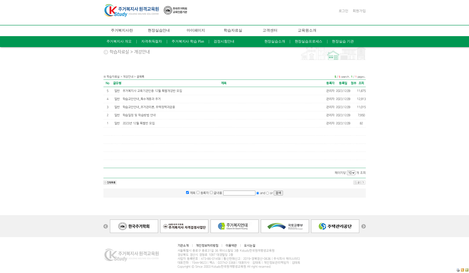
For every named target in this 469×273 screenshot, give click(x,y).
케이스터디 (320, 74)
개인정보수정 (239, 52)
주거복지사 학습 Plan (188, 41)
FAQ (313, 63)
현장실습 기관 (343, 41)
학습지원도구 (290, 63)
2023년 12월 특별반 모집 (139, 123)
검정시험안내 (224, 41)
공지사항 (446, 52)
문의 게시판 (335, 63)
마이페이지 (196, 30)
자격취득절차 (151, 41)
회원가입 (359, 11)
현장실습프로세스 (309, 41)
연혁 (341, 74)
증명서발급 (267, 52)
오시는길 (249, 245)
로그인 (344, 11)
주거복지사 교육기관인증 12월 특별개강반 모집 (152, 91)
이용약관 (231, 245)
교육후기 (187, 52)
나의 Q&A (211, 52)
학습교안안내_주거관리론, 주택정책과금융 (149, 107)
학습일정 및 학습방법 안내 (139, 115)
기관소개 (183, 245)
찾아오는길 (363, 74)
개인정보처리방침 (207, 245)
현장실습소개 (274, 41)
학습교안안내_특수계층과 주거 (142, 99)
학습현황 (163, 52)
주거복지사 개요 (119, 41)
